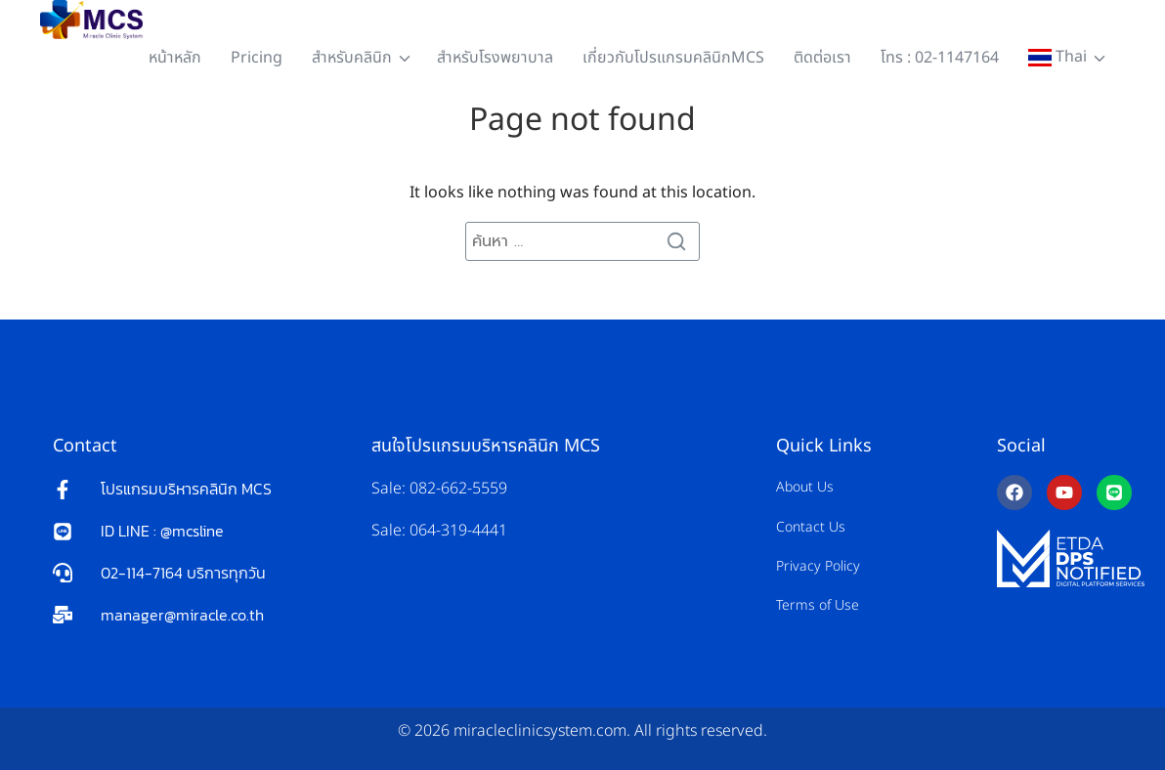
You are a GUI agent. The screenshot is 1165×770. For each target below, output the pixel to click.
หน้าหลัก (175, 57)
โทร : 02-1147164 (940, 57)
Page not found (582, 120)
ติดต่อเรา (822, 57)
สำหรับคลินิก (352, 57)
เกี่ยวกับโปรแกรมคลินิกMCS (673, 57)
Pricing (256, 57)
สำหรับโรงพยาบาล (495, 57)
